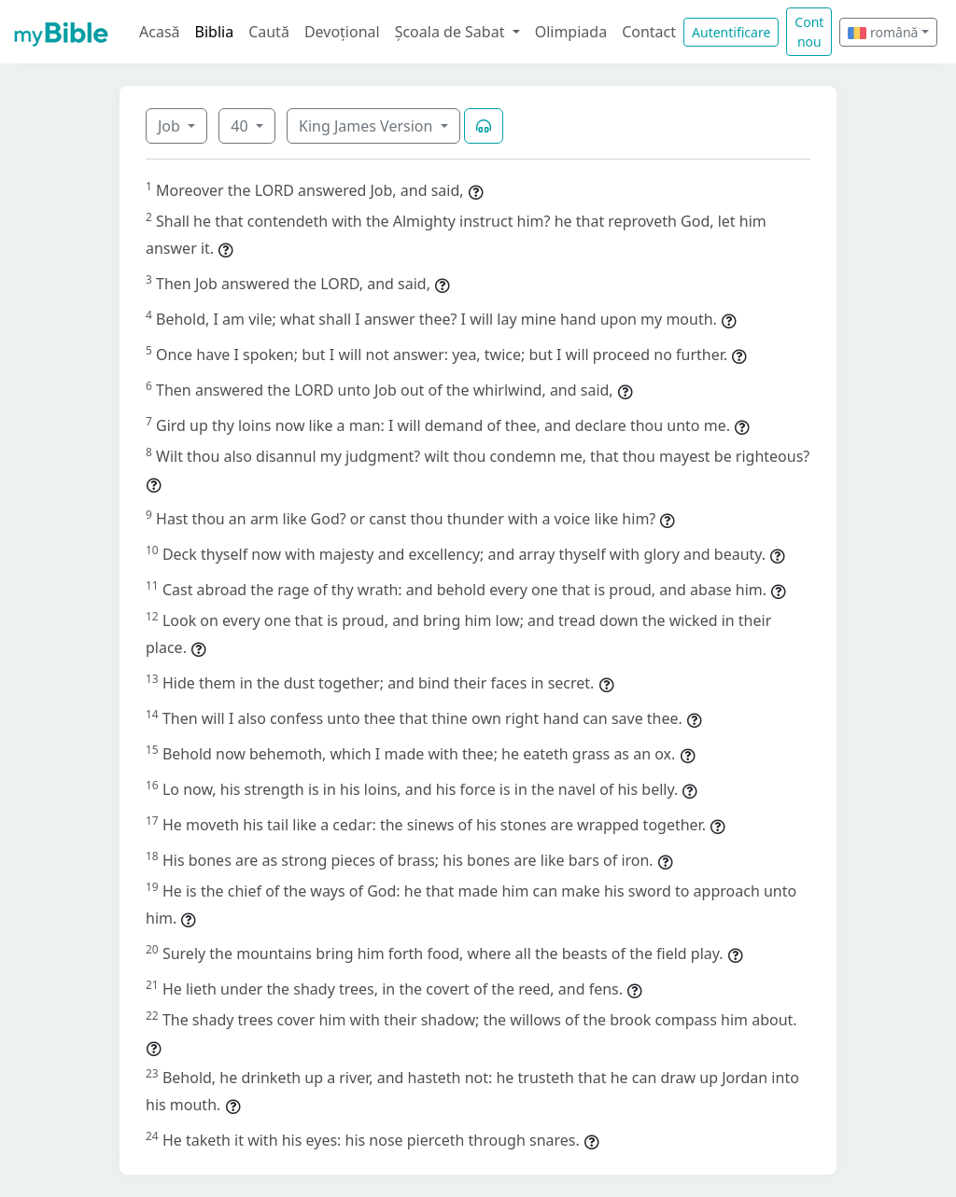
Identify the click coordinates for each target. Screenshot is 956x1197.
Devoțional (342, 31)
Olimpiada (571, 31)
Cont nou (808, 31)
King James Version (368, 126)
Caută (268, 31)
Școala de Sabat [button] (452, 31)
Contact (649, 31)
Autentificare (731, 32)
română (883, 32)
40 (241, 126)
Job (171, 126)
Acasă (159, 31)
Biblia (214, 31)
